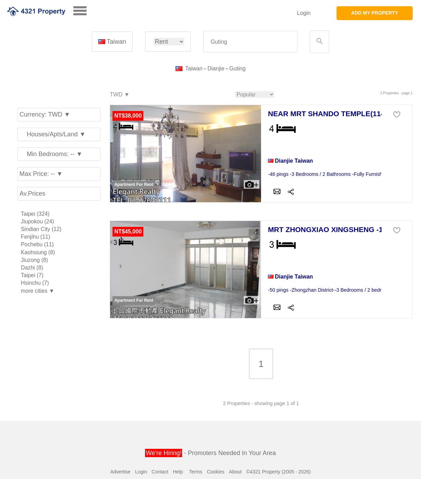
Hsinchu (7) (35, 283)
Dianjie (215, 68)
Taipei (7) (32, 275)
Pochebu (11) (37, 244)
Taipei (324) (35, 214)
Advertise (120, 471)
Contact (160, 471)
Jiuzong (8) (34, 260)
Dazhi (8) (32, 268)
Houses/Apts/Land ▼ (52, 134)
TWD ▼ (119, 95)
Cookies (215, 471)
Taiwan (112, 41)
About (235, 471)
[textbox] (250, 41)
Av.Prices (32, 193)
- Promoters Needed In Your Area (210, 453)
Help (178, 471)
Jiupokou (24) (37, 221)
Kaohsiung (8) (38, 252)
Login (304, 13)
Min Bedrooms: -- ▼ (50, 154)
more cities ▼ (37, 291)
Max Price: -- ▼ (41, 173)
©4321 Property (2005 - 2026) (278, 471)
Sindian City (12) (41, 229)
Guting (237, 68)
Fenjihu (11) (35, 237)
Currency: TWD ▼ (44, 114)
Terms (195, 471)
